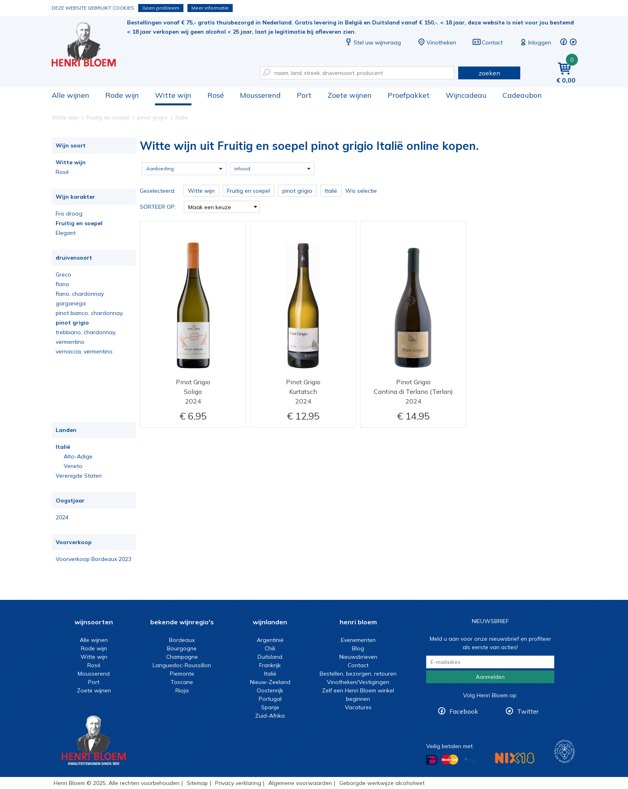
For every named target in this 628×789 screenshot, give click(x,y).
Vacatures (358, 707)
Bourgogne (182, 648)
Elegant (66, 232)
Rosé (215, 95)
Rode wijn (122, 95)
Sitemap (197, 783)
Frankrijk (270, 665)
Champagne (182, 656)
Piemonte (182, 673)
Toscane (182, 682)
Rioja (182, 690)
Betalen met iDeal (431, 760)
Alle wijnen (70, 95)
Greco (63, 274)
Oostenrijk (270, 690)
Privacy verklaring (238, 783)
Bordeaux (182, 640)
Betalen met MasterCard (449, 760)
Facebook (463, 711)
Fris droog (69, 213)
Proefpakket (409, 95)
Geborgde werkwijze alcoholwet (382, 783)
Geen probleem (160, 8)
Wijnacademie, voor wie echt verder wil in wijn (564, 751)
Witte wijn (173, 95)
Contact (487, 42)
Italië (63, 446)
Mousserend (260, 95)
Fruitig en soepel (79, 223)
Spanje (270, 707)
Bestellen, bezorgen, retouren (358, 673)
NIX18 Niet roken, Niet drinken (514, 758)
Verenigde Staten (79, 475)
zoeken (489, 73)
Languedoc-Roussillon (182, 665)
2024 (62, 517)
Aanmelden (490, 677)
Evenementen (358, 640)
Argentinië (270, 640)
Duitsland (270, 656)
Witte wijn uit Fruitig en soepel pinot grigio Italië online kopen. (89, 44)
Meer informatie (210, 8)
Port (304, 95)
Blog (358, 648)
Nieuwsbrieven (358, 656)
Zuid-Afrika (270, 715)
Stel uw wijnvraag (372, 42)
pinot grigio (72, 322)
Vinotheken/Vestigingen (358, 682)
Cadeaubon (522, 95)
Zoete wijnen (350, 95)
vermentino (70, 341)
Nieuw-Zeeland (270, 682)
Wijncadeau (466, 95)
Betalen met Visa (470, 760)
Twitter (528, 711)
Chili (270, 648)
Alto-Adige (78, 456)
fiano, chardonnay (80, 293)
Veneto (73, 466)
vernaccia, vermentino (84, 351)
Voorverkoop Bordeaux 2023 (93, 559)
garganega (71, 303)
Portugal (270, 698)
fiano (62, 284)
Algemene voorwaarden (300, 783)
